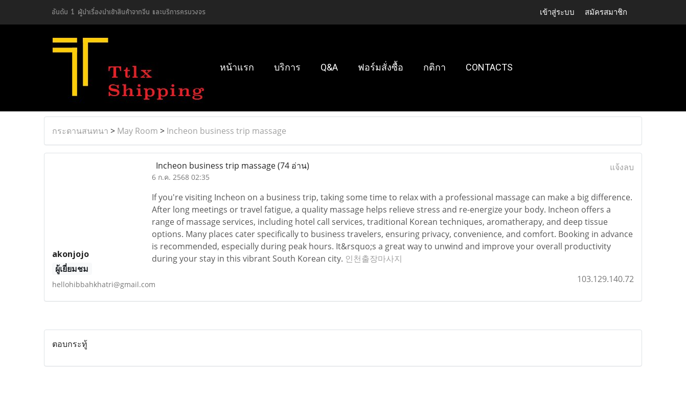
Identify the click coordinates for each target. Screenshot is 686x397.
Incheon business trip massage (226, 130)
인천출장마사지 (373, 258)
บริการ (287, 67)
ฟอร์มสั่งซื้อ (380, 67)
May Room (137, 130)
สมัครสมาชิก (606, 12)
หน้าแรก (237, 67)
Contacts (489, 67)
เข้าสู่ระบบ (557, 12)
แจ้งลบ (622, 167)
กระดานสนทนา (80, 130)
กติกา (434, 67)
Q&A (329, 67)
